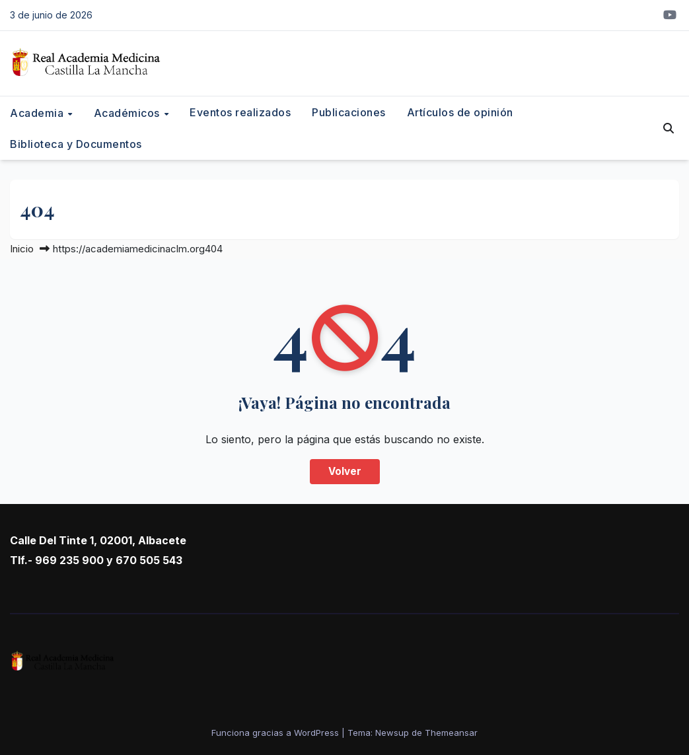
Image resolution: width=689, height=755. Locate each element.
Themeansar (451, 732)
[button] (668, 128)
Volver (344, 471)
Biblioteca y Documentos (76, 144)
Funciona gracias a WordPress (276, 732)
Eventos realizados (240, 112)
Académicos (128, 112)
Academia (38, 112)
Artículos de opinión (460, 112)
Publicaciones (349, 112)
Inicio (22, 248)
